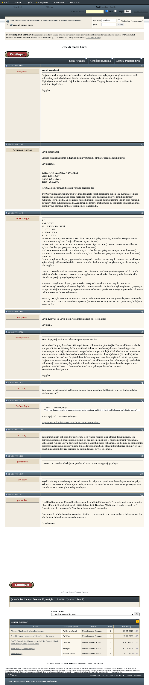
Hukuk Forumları (50, 20)
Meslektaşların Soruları (70, 20)
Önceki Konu (68, 592)
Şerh (30, 2)
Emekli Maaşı (16, 653)
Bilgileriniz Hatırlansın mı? (130, 21)
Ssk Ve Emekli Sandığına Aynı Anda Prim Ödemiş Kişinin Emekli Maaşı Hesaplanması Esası (35, 642)
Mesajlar (104, 7)
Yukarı (12, 675)
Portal (6, 2)
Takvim (49, 7)
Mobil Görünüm (134, 675)
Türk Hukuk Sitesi (15, 681)
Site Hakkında (38, 681)
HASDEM (75, 2)
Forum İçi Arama (141, 11)
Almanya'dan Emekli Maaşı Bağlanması (27, 631)
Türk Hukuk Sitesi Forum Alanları (25, 20)
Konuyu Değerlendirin (129, 60)
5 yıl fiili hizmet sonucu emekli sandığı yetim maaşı (32, 636)
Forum (18, 2)
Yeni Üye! (17, 7)
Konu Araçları (78, 60)
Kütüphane (43, 2)
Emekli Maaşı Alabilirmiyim (22, 648)
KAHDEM (59, 2)
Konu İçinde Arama (102, 60)
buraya (94, 668)
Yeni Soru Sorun (93, 37)
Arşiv (28, 681)
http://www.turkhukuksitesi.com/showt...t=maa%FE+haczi (71, 422)
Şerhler (113, 7)
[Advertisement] (70, 116)
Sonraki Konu (80, 592)
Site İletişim (51, 681)
